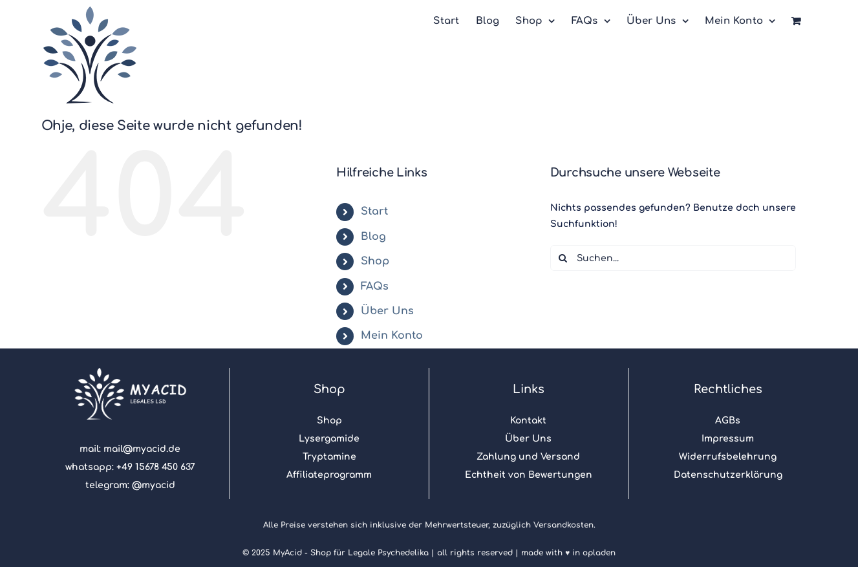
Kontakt (528, 420)
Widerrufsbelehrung (728, 457)
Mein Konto (392, 335)
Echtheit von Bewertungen (528, 475)
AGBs (727, 420)
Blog (373, 236)
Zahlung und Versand (528, 457)
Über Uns (387, 311)
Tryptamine (329, 457)
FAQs (375, 286)
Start (374, 211)
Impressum (728, 439)
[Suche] (563, 258)
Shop (375, 261)
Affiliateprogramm (329, 475)
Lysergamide (329, 439)
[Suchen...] (673, 258)
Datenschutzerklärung (728, 475)
